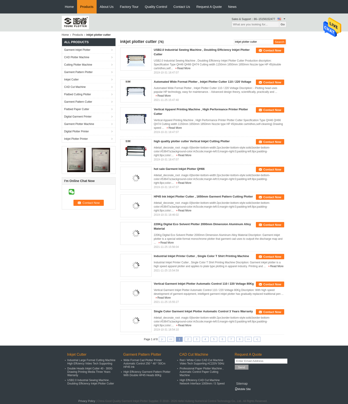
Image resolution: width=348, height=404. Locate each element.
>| (257, 339)
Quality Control (156, 7)
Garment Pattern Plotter (78, 72)
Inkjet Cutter (71, 79)
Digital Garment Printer (78, 116)
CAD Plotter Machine (76, 57)
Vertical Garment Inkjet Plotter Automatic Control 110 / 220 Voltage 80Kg (204, 283)
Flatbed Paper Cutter (76, 109)
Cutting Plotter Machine (78, 64)
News (232, 7)
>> (248, 339)
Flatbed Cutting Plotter (77, 94)
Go (283, 24)
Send (241, 367)
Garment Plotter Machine (79, 124)
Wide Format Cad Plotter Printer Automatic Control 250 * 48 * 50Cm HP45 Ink (145, 363)
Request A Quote (209, 7)
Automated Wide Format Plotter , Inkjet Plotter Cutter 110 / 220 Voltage (202, 81)
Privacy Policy (86, 401)
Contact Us (181, 7)
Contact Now (272, 50)
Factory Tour (129, 7)
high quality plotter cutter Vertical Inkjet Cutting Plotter (192, 141)
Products (86, 7)
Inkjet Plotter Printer (76, 138)
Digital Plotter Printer (76, 131)
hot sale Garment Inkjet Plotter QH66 (179, 169)
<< (170, 339)
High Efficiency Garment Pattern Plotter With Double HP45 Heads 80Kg (147, 373)
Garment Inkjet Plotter (77, 49)
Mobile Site (243, 389)
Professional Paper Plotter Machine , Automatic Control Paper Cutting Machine (202, 372)
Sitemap (242, 383)
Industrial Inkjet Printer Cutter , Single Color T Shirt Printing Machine (201, 256)
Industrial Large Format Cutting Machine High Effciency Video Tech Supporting (91, 362)
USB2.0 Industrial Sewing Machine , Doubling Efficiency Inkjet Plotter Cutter (90, 382)
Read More (184, 68)
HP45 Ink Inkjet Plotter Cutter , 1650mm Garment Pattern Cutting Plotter (203, 196)
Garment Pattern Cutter (78, 101)
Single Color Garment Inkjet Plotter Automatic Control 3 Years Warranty (203, 311)
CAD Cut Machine (75, 87)
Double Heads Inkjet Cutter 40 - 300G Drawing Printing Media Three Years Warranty (90, 372)
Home (69, 7)
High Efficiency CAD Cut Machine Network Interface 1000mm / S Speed (202, 382)
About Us (107, 7)
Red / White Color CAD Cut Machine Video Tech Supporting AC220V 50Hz (202, 362)
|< (162, 339)
